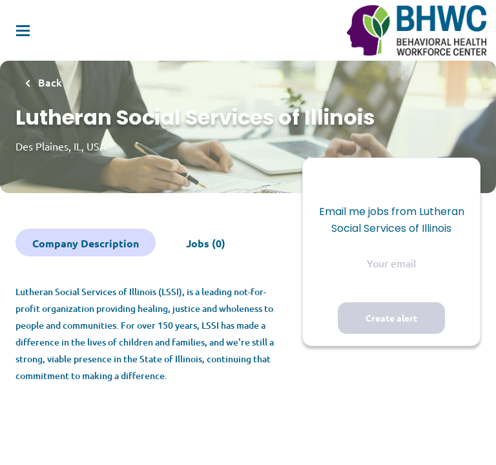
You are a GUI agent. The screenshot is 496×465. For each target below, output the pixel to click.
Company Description (85, 243)
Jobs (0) (205, 243)
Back (49, 82)
